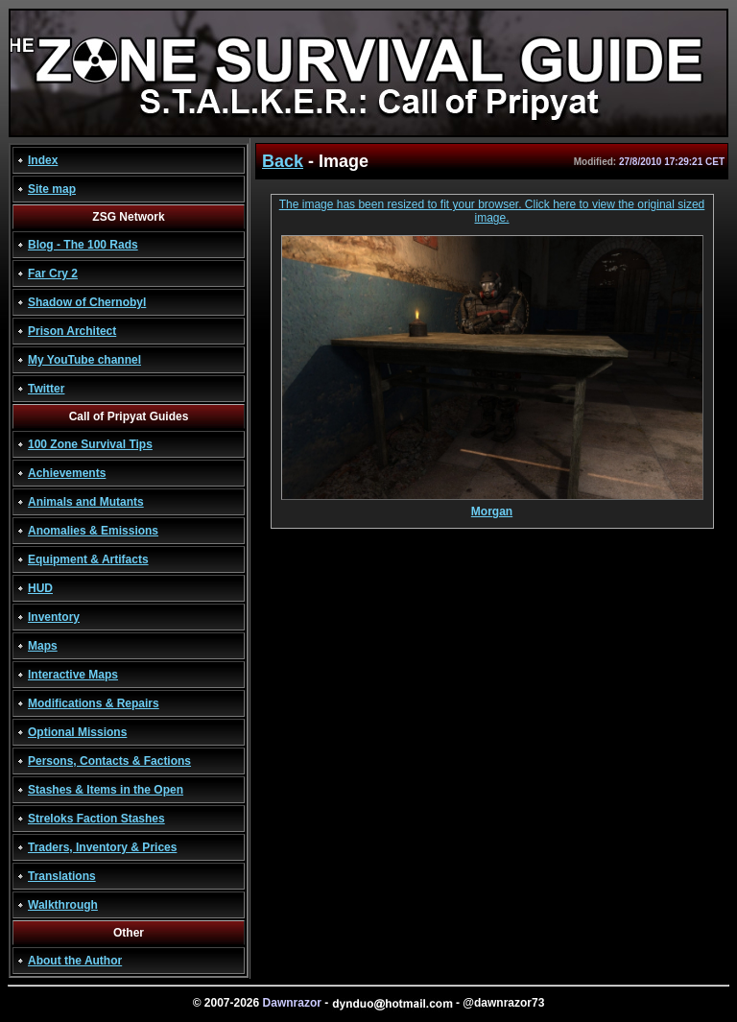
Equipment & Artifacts (88, 559)
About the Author (75, 960)
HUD (40, 588)
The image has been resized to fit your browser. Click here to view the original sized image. (492, 211)
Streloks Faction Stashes (96, 818)
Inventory (54, 617)
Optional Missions (77, 732)
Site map (52, 189)
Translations (62, 876)
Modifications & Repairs (93, 703)
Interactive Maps (73, 674)
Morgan (492, 506)
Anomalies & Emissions (93, 530)
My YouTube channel (84, 360)
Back (282, 161)
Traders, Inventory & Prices (102, 847)
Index (43, 160)
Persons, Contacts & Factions (109, 761)
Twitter (46, 388)
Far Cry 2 (53, 273)
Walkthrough (63, 905)
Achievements (67, 473)
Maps (43, 646)
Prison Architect (72, 331)
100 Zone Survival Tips (90, 444)
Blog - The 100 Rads (83, 244)
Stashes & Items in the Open (105, 789)
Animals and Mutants (86, 502)
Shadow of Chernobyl (87, 302)
